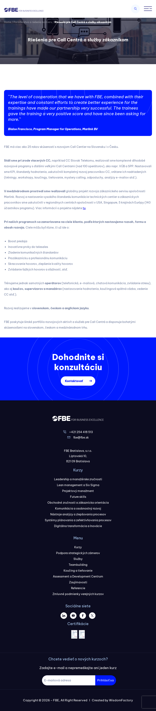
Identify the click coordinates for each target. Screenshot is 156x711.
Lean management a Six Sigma (78, 485)
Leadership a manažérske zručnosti (78, 479)
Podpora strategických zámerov (78, 553)
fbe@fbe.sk (81, 437)
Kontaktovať (74, 381)
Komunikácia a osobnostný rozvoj (78, 508)
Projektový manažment (78, 491)
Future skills (78, 497)
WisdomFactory (121, 700)
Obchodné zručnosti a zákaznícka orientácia (78, 502)
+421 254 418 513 (81, 432)
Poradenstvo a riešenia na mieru (33, 22)
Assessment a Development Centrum (78, 576)
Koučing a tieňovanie (78, 570)
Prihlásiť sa (105, 680)
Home (7, 22)
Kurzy (78, 547)
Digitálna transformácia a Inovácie (78, 526)
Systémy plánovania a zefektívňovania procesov (78, 520)
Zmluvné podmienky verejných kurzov (78, 594)
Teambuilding (78, 565)
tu (84, 208)
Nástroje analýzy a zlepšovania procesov (78, 514)
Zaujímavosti (78, 582)
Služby (78, 559)
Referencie (78, 588)
